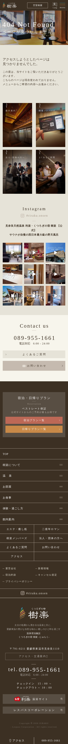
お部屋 (7, 486)
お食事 (7, 497)
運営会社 (10, 568)
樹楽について (11, 464)
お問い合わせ (51, 547)
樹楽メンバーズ (17, 538)
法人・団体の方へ (51, 538)
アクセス (17, 556)
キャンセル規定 (47, 575)
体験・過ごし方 (13, 508)
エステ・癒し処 (17, 529)
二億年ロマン (51, 529)
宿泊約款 (10, 575)
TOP (6, 454)
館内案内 (9, 519)
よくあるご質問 (34, 354)
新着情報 (43, 568)
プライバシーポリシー (19, 581)
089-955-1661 (34, 338)
